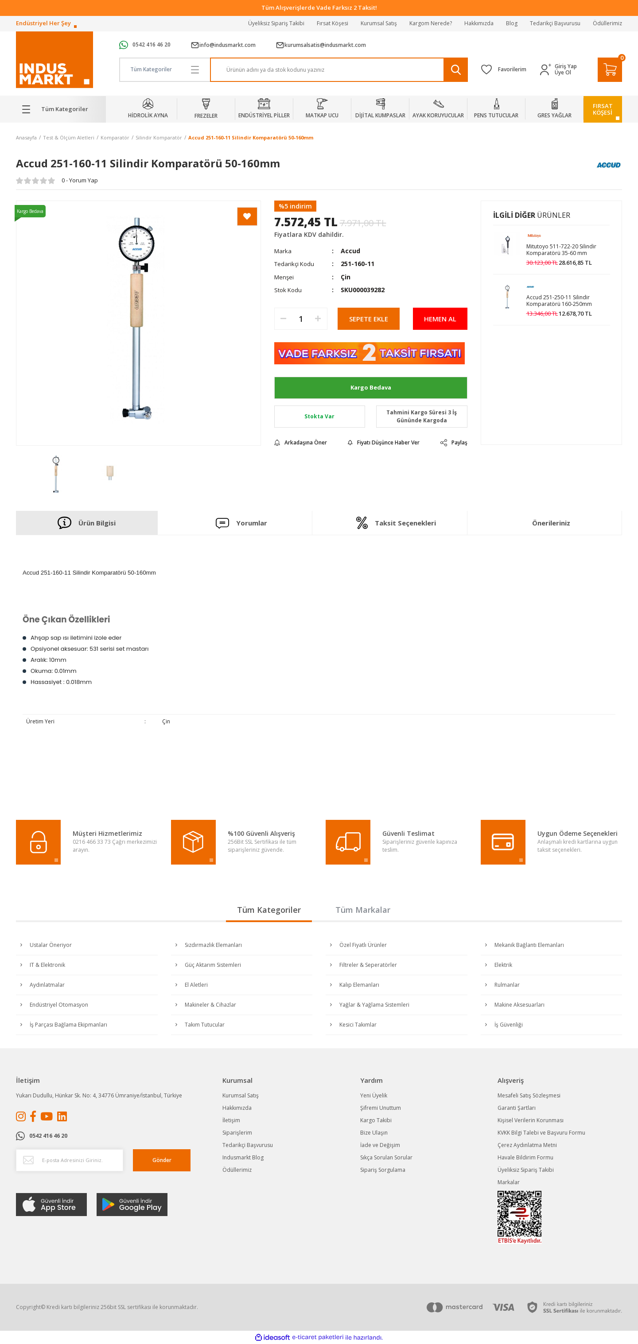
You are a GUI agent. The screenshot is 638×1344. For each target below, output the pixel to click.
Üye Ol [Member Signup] (563, 73)
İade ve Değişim (380, 1145)
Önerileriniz (551, 522)
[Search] (339, 70)
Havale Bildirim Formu (525, 1157)
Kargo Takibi (376, 1120)
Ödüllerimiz (607, 23)
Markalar (509, 1182)
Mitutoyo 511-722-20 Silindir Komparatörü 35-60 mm (561, 250)
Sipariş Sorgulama (382, 1170)
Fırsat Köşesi (332, 23)
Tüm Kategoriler (269, 909)
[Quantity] (300, 318)
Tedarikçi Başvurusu (555, 23)
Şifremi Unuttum (380, 1108)
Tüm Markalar (362, 909)
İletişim (231, 1120)
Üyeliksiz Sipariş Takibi (276, 23)
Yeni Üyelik (373, 1095)
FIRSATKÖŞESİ (603, 109)
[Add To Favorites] (247, 216)
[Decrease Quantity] (283, 318)
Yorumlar (241, 523)
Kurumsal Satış (379, 23)
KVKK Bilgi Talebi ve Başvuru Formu (541, 1132)
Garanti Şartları (517, 1108)
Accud (350, 251)
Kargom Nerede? (430, 23)
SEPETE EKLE (368, 318)
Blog (511, 23)
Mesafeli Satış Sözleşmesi (529, 1095)
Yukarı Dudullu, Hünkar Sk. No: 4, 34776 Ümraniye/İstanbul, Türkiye (99, 1095)
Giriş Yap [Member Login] (566, 66)
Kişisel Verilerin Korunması (531, 1120)
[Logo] (54, 60)
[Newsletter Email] (69, 1160)
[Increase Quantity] (318, 318)
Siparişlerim (237, 1132)
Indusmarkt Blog (243, 1157)
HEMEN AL (440, 318)
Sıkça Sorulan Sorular (386, 1157)
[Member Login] (547, 70)
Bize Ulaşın (374, 1132)
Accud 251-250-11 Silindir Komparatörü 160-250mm (559, 301)
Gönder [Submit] (161, 1160)
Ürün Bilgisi (87, 523)
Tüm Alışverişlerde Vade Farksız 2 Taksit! (319, 8)
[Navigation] (61, 109)
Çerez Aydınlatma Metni (527, 1145)
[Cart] (610, 70)
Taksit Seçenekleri (396, 523)
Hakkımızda (479, 23)
